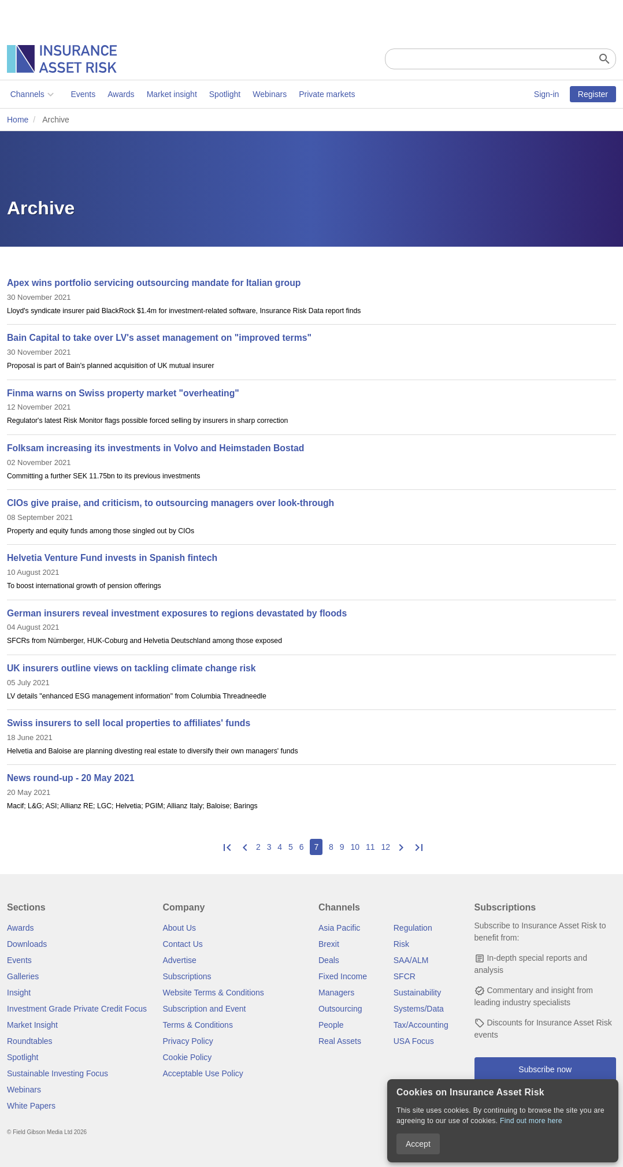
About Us (179, 927)
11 (370, 847)
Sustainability (418, 992)
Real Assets (339, 1041)
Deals (328, 960)
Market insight (168, 94)
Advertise (179, 960)
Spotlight (221, 94)
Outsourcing (340, 1008)
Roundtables (30, 1041)
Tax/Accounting (421, 1025)
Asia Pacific (339, 927)
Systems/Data (419, 1008)
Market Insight (32, 1025)
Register (593, 94)
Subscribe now (545, 1069)
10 (354, 847)
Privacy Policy (188, 1041)
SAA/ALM (411, 960)
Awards (117, 94)
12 (385, 847)
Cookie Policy (187, 1057)
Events (80, 94)
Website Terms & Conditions (213, 992)
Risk (401, 944)
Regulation (413, 927)
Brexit (328, 944)
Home (17, 119)
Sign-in (546, 94)
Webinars (267, 94)
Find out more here (531, 1121)
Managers (336, 992)
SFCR (405, 976)
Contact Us (183, 944)
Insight (19, 992)
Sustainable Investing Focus (57, 1073)
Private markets (323, 94)
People (331, 1025)
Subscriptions (187, 976)
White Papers (31, 1105)
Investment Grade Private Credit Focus (77, 1008)
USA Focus (414, 1041)
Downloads (27, 944)
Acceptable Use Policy (203, 1073)
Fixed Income (342, 976)
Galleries (23, 976)
